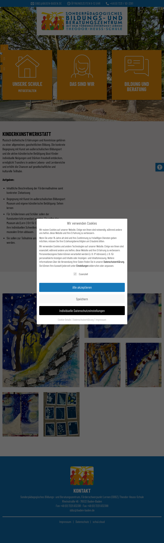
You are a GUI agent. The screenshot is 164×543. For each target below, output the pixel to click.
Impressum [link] (101, 319)
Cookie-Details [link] (65, 319)
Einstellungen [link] (82, 265)
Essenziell (80, 274)
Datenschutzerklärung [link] (114, 261)
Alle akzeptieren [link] (82, 287)
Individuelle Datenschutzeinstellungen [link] (82, 311)
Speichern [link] (82, 299)
